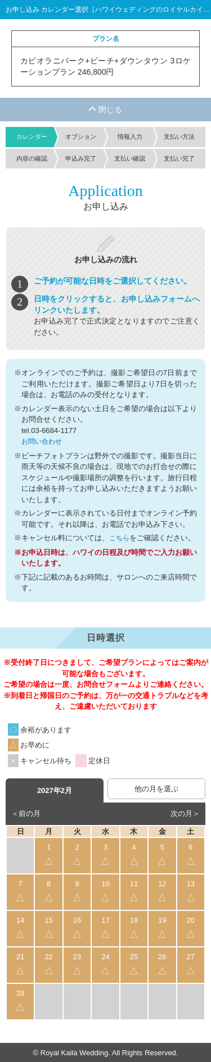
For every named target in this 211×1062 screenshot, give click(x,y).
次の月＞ (185, 812)
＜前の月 (26, 812)
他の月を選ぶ (156, 787)
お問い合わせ (43, 441)
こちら (120, 537)
